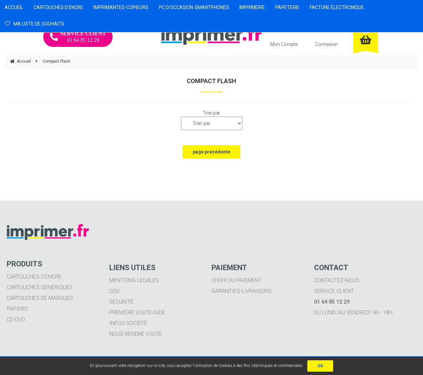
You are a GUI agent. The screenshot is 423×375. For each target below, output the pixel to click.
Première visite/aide (137, 312)
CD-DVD (16, 319)
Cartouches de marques (40, 298)
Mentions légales (134, 280)
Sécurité (121, 302)
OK (320, 366)
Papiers (17, 309)
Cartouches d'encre (34, 276)
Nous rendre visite (135, 334)
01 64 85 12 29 (78, 36)
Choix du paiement (236, 280)
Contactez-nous (336, 280)
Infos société (128, 323)
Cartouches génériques (40, 287)
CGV (114, 291)
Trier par (211, 113)
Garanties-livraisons (242, 291)
